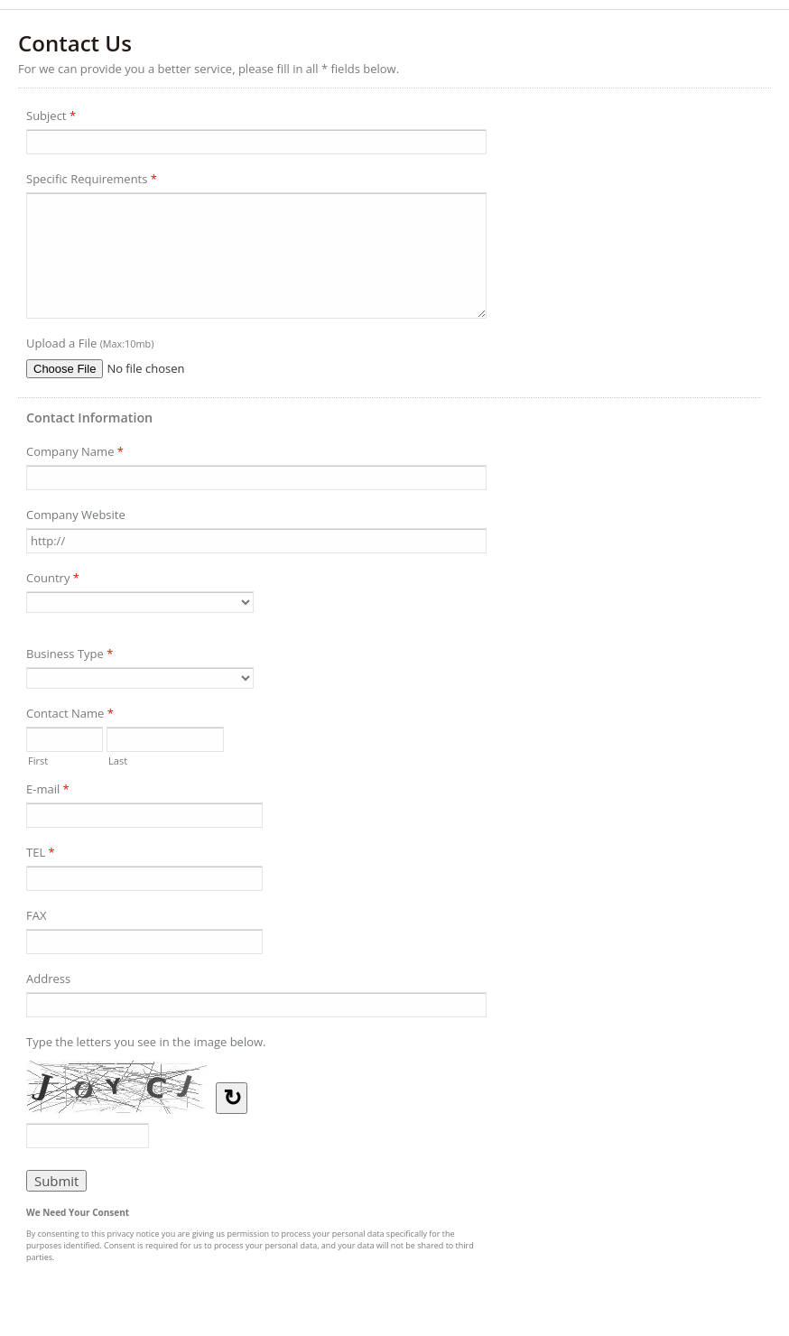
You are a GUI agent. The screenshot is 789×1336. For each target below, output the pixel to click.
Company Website (75, 514)
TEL (40, 855)
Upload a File (89, 343)
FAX (36, 915)
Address (48, 978)
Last (117, 759)
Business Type (69, 656)
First (38, 759)
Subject (51, 118)
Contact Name (70, 716)
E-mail (48, 792)
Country (52, 580)
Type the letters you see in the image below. (146, 1042)
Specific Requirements (91, 181)
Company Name (75, 454)
